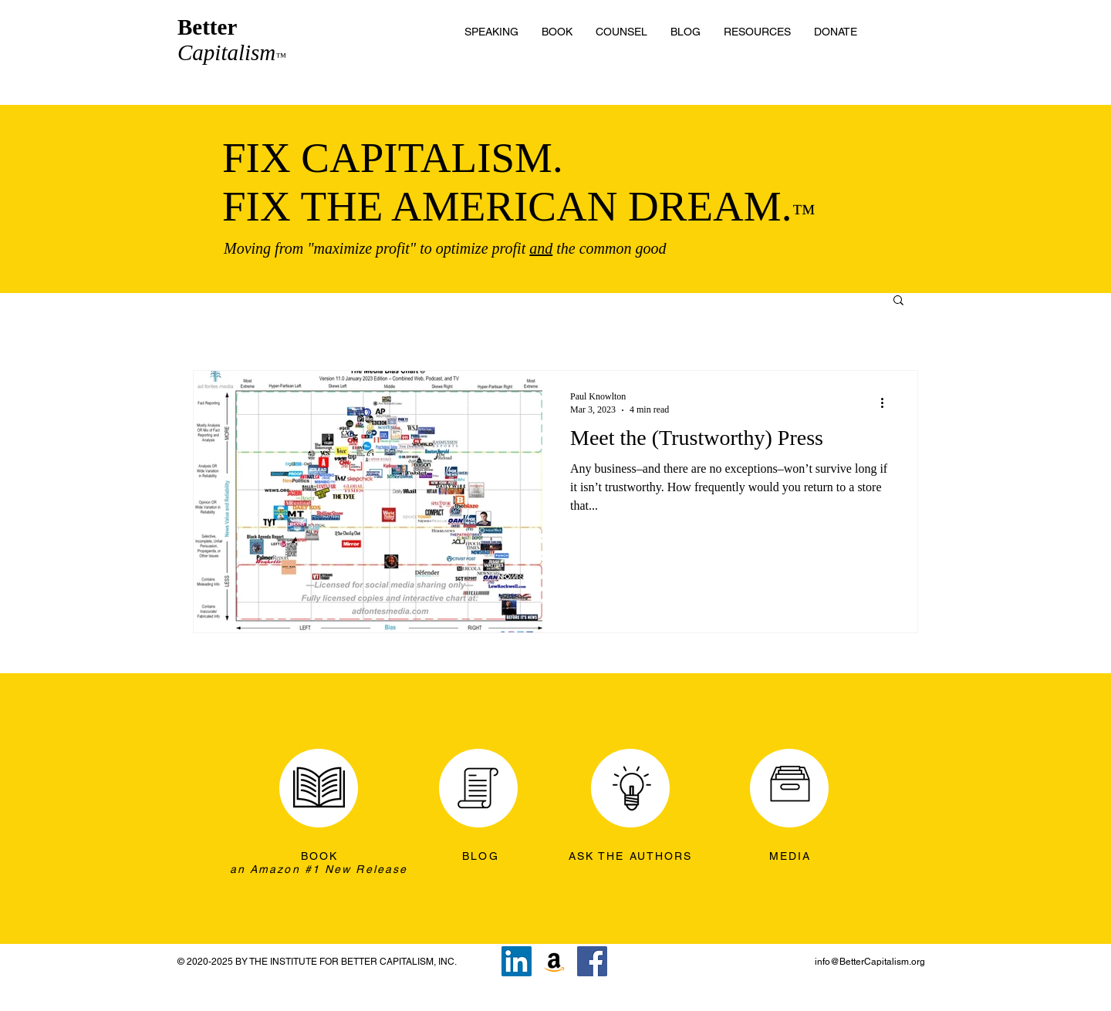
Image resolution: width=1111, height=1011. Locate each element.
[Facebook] (592, 961)
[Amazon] (554, 961)
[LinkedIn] (516, 961)
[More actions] (887, 402)
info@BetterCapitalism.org (870, 961)
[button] (757, 31)
